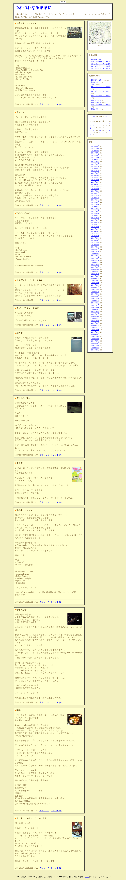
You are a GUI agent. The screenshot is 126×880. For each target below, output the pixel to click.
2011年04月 (95, 213)
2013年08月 (95, 151)
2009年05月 (95, 265)
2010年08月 (95, 231)
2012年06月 (95, 182)
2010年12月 (95, 222)
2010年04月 (95, 240)
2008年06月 (95, 289)
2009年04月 (95, 267)
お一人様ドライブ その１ (100, 91)
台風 (92, 84)
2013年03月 (95, 162)
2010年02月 (95, 245)
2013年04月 (95, 160)
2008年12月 (95, 276)
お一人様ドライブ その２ (100, 87)
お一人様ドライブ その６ (100, 68)
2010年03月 (95, 242)
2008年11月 (95, 278)
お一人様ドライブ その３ (100, 96)
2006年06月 (95, 343)
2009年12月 (95, 249)
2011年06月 (95, 209)
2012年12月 (95, 169)
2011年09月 (95, 202)
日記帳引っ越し (96, 59)
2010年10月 (95, 227)
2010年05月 (95, 238)
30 (90, 134)
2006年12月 (95, 330)
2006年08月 (95, 339)
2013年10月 (95, 146)
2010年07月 (95, 233)
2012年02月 (95, 191)
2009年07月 (95, 260)
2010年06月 (95, 236)
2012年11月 (95, 171)
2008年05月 (95, 292)
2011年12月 (95, 195)
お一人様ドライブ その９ (100, 62)
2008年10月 (95, 280)
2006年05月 (95, 345)
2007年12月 (95, 303)
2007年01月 (95, 327)
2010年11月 (95, 224)
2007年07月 (95, 314)
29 (109, 132)
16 (90, 130)
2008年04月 (95, 294)
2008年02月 (95, 298)
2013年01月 (95, 166)
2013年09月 (95, 148)
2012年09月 (95, 175)
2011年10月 (95, 200)
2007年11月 (95, 305)
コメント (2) (56, 104)
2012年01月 (95, 193)
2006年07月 (95, 341)
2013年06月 (95, 155)
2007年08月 (95, 312)
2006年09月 (95, 336)
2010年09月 (95, 229)
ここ (87, 877)
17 (93, 130)
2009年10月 (95, 254)
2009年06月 (95, 263)
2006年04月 (95, 348)
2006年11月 (95, 332)
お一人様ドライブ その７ (100, 66)
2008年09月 (95, 283)
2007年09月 (95, 310)
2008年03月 (95, 296)
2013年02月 (95, 164)
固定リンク (44, 104)
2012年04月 (95, 186)
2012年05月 (95, 184)
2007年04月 (95, 321)
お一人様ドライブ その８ (100, 64)
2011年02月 (95, 218)
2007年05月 (95, 318)
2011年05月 (95, 211)
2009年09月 (95, 256)
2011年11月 (95, 198)
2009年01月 (95, 274)
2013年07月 (95, 153)
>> (106, 117)
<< (94, 117)
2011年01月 (95, 220)
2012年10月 (95, 173)
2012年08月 (95, 177)
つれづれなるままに (33, 7)
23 (90, 132)
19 (100, 130)
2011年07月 (95, 207)
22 (109, 130)
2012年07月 (95, 180)
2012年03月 (95, 189)
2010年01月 (95, 247)
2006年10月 (95, 334)
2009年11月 (95, 251)
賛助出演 (94, 82)
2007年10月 (95, 307)
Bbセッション (96, 100)
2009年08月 (95, 258)
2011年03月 (95, 216)
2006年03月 (95, 350)
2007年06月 (95, 316)
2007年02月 (95, 325)
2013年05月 (95, 157)
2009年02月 (95, 271)
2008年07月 (95, 287)
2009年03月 (95, 269)
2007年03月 (95, 323)
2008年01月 (95, 301)
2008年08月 (95, 285)
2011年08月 (95, 204)
